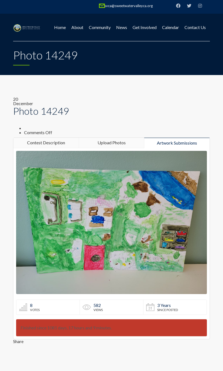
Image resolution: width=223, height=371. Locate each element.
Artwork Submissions (177, 142)
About (77, 27)
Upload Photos (112, 142)
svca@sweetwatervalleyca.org (128, 6)
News (121, 27)
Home (60, 27)
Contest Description (46, 142)
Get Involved (145, 27)
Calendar (170, 27)
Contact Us (195, 27)
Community (100, 27)
